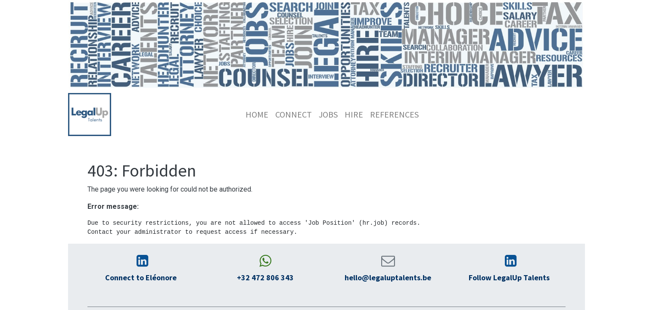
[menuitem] (257, 114)
